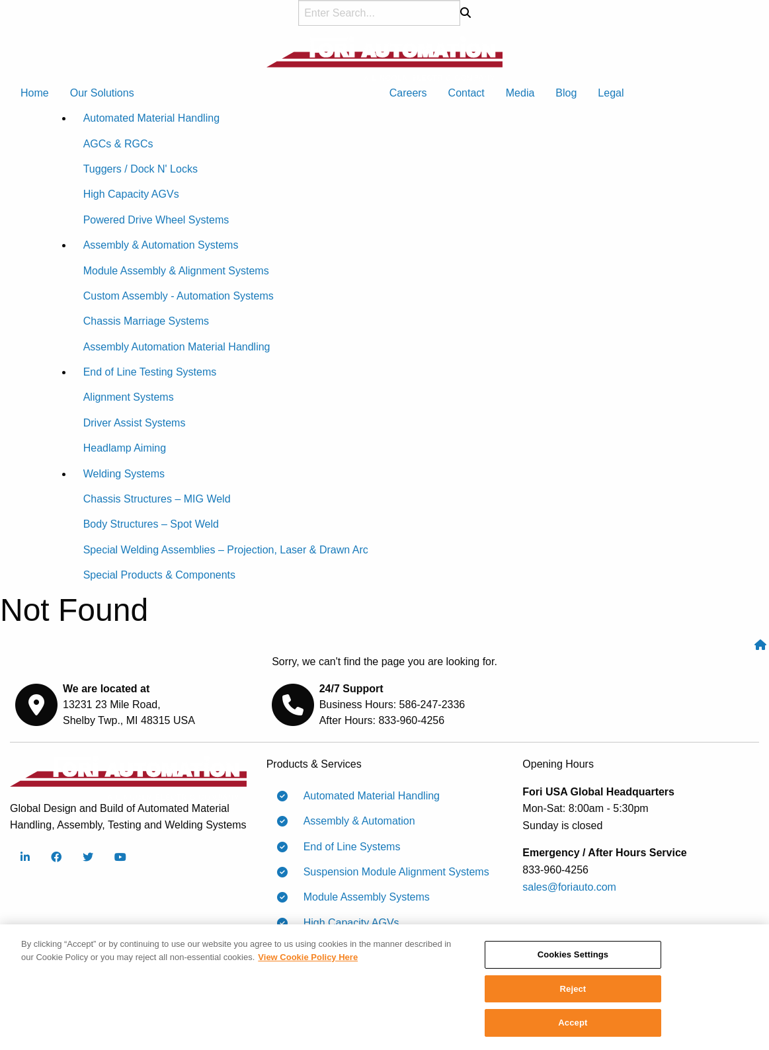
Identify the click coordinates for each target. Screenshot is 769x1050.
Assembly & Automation (354, 821)
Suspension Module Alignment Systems (391, 872)
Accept (572, 1027)
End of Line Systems (347, 847)
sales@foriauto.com (569, 887)
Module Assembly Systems (361, 897)
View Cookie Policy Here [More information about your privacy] (308, 961)
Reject (573, 993)
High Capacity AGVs (346, 923)
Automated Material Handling (366, 796)
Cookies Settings (573, 958)
